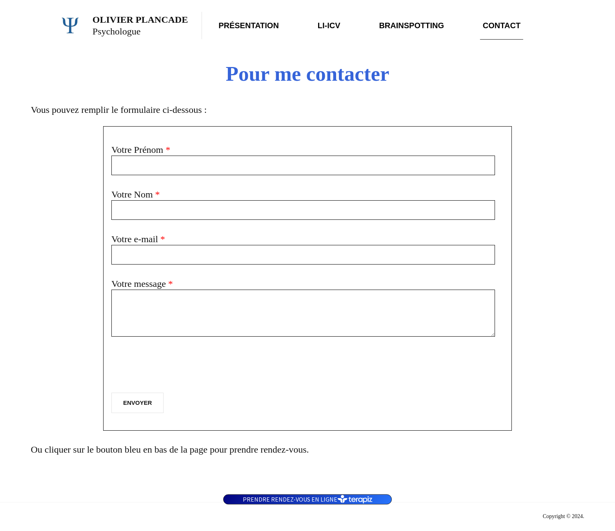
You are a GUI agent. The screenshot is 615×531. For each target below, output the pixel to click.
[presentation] (171, 368)
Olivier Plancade (140, 19)
